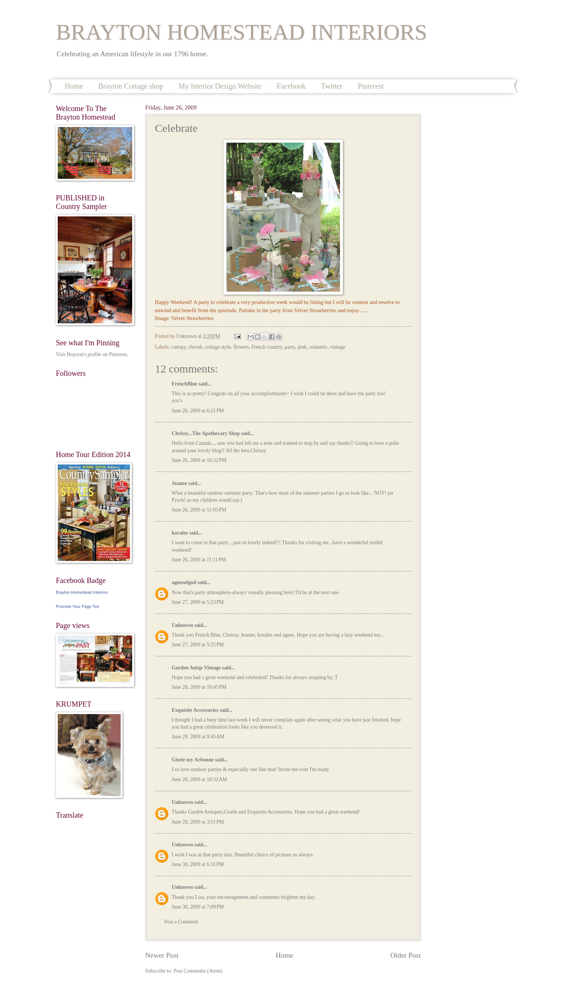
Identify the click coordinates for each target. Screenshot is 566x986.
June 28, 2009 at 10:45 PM (199, 687)
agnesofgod (184, 582)
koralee (180, 533)
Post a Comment (181, 922)
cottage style (217, 347)
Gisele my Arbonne (193, 760)
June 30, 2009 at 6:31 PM (198, 864)
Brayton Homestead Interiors (82, 592)
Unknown (182, 625)
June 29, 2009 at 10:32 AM (199, 779)
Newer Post (162, 955)
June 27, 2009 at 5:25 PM (198, 644)
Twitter (331, 86)
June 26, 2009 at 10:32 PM (199, 460)
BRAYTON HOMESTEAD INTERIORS (241, 32)
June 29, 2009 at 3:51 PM (198, 822)
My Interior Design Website (219, 86)
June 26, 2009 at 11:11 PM (199, 559)
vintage (338, 347)
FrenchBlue (184, 384)
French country (266, 347)
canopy (178, 347)
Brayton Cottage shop (130, 86)
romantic (318, 347)
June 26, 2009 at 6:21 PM (198, 410)
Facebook (291, 86)
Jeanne (179, 483)
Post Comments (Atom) (198, 971)
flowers (241, 347)
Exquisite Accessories (195, 710)
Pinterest (371, 86)
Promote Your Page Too (77, 606)
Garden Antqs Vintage (196, 667)
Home (74, 86)
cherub (195, 347)
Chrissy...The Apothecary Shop (206, 433)
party (290, 347)
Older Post (405, 955)
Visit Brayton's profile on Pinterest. (92, 354)
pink (302, 347)
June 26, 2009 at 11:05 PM (199, 510)
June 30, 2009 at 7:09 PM (198, 907)
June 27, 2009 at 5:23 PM (198, 602)
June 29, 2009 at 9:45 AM (198, 736)
